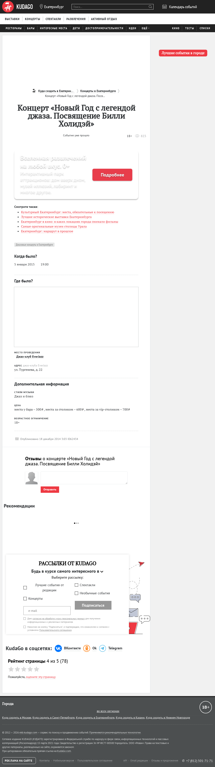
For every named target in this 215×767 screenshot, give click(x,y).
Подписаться (93, 605)
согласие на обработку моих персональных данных (59, 618)
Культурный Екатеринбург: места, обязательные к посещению (67, 212)
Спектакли (87, 585)
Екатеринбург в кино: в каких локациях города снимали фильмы (69, 222)
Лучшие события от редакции (49, 588)
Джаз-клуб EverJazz (29, 356)
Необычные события (95, 593)
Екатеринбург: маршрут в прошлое (47, 231)
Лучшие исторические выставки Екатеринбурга (56, 217)
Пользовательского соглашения (55, 630)
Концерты (35, 598)
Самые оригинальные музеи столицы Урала (54, 226)
